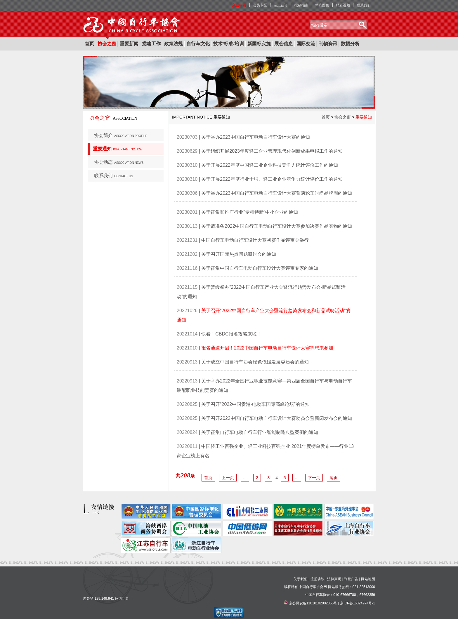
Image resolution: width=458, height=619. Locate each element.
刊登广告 (351, 579)
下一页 (314, 477)
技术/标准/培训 (228, 43)
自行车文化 (198, 43)
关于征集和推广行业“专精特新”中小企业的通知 (249, 212)
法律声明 (334, 579)
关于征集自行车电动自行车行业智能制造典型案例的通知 (259, 432)
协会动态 (118, 162)
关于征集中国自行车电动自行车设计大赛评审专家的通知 (259, 268)
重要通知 (117, 148)
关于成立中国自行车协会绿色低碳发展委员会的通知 (255, 361)
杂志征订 (281, 5)
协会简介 (120, 135)
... (245, 477)
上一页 (228, 477)
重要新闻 (129, 43)
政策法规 (173, 43)
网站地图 (368, 579)
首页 (89, 43)
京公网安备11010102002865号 (313, 603)
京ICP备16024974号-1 (357, 603)
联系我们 (364, 5)
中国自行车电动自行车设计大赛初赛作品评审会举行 (255, 240)
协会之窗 (107, 43)
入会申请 (239, 5)
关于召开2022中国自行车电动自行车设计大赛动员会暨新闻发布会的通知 (276, 418)
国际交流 (305, 43)
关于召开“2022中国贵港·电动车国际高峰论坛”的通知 (255, 404)
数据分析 (350, 43)
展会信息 (283, 43)
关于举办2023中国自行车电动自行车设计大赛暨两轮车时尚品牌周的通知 (276, 193)
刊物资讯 (328, 43)
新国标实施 (259, 43)
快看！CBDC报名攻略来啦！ (231, 333)
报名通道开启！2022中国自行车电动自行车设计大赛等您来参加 (267, 347)
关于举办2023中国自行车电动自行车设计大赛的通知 (255, 137)
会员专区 (260, 5)
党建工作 (151, 43)
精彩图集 (322, 5)
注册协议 (317, 579)
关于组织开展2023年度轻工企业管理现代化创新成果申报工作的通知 (272, 151)
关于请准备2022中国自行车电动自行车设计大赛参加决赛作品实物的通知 (276, 226)
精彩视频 (343, 5)
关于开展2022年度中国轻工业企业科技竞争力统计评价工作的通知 (269, 165)
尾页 (333, 477)
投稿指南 (301, 5)
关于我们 (301, 579)
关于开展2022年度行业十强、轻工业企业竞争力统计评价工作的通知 (272, 179)
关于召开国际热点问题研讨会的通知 (238, 254)
